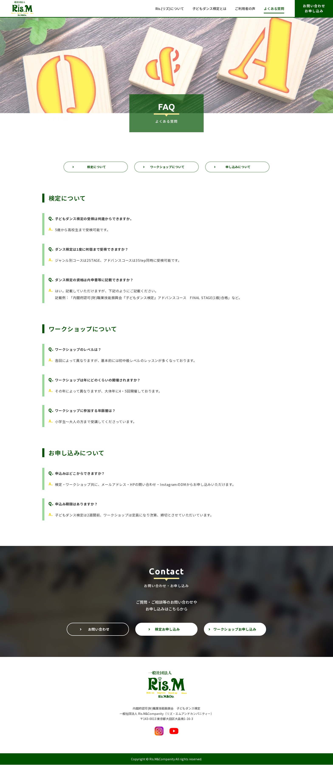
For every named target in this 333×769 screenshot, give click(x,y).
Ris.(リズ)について (169, 8)
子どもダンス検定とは (209, 8)
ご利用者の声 (245, 8)
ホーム (46, 118)
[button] (95, 168)
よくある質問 (274, 8)
